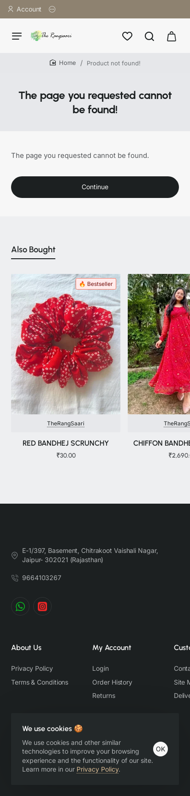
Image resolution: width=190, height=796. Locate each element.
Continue (95, 187)
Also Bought (33, 249)
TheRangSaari (65, 423)
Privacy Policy (98, 769)
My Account (111, 647)
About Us (26, 647)
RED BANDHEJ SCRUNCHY (66, 443)
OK (160, 749)
